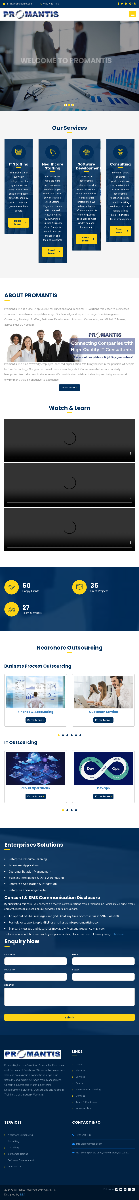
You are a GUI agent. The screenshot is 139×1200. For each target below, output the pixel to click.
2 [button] (69, 105)
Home (79, 1064)
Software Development (21, 1160)
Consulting (13, 1141)
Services (80, 1077)
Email (75, 954)
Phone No (9, 970)
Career (79, 1083)
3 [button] (72, 105)
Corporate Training (18, 1154)
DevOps (103, 788)
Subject (76, 970)
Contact (80, 1096)
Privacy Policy (83, 1109)
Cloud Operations (35, 788)
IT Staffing (13, 1148)
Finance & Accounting (35, 712)
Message (9, 985)
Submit (69, 1017)
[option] (69, 66)
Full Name (9, 954)
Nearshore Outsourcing (88, 1090)
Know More (68, 387)
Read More (17, 222)
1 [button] (65, 105)
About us (81, 1071)
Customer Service (103, 712)
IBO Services (14, 1167)
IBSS (22, 1195)
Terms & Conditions (86, 1102)
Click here (118, 934)
